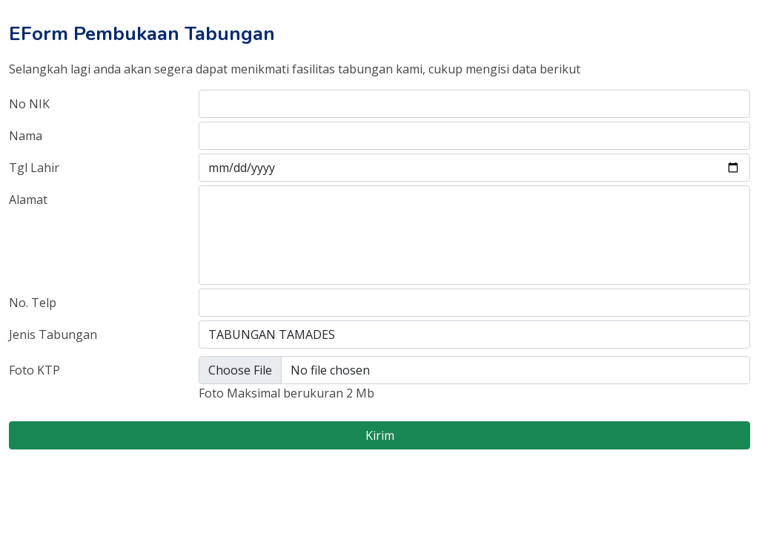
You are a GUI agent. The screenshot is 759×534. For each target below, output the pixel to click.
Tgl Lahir (34, 167)
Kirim (379, 435)
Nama (25, 136)
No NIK (29, 104)
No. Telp (32, 302)
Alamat (28, 199)
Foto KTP (34, 370)
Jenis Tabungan (53, 334)
